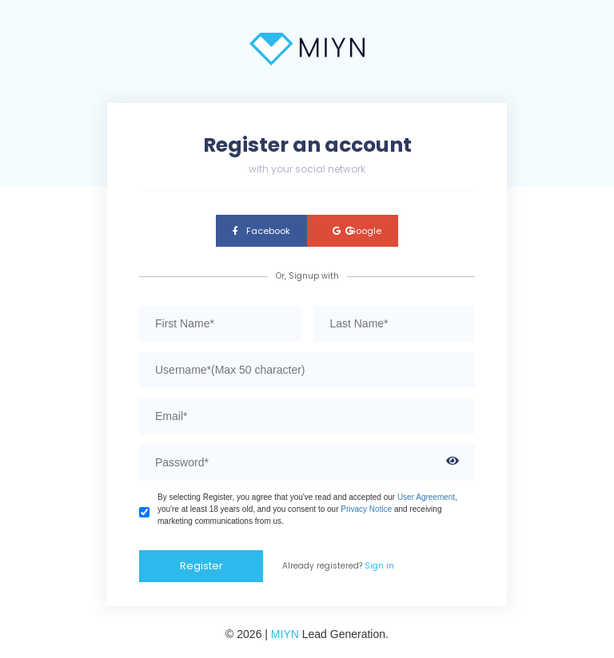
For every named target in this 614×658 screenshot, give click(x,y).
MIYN (285, 634)
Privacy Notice (366, 509)
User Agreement (426, 497)
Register (201, 565)
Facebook (261, 230)
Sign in (379, 566)
